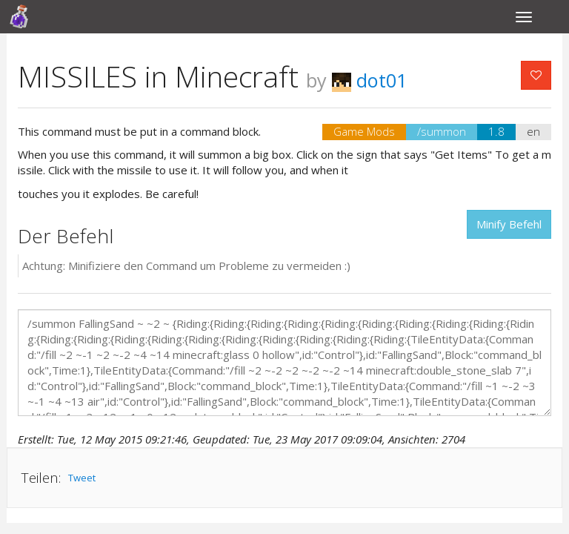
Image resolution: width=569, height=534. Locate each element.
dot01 (369, 80)
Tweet (82, 477)
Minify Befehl (509, 224)
